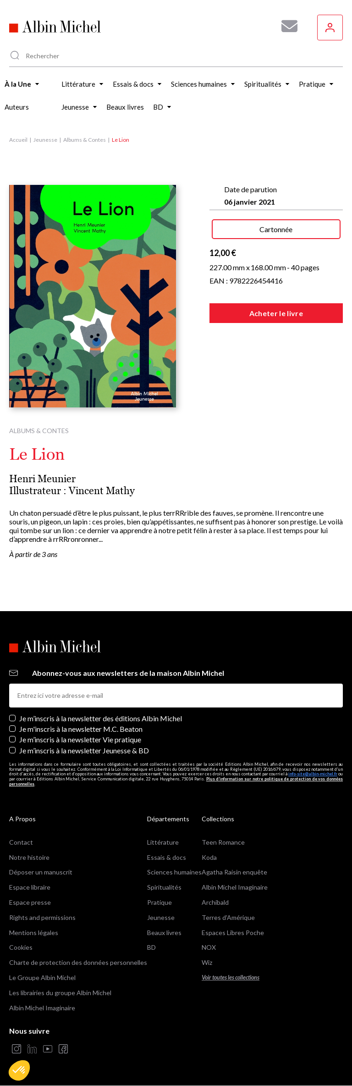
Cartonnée (275, 229)
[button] (19, 1070)
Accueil (18, 139)
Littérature (163, 842)
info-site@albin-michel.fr (312, 773)
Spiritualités (164, 887)
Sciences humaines (174, 872)
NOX (209, 947)
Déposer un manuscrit (40, 872)
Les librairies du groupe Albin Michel (60, 993)
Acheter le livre (276, 313)
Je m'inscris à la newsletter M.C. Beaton (81, 728)
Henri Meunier (42, 479)
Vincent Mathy (102, 491)
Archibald (215, 902)
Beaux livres (164, 932)
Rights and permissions (42, 917)
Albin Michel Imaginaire (42, 1008)
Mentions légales (33, 932)
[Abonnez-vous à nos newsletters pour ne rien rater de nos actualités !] (286, 26)
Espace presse (30, 902)
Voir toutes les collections (230, 977)
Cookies (21, 947)
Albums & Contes (84, 139)
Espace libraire (29, 887)
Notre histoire (29, 857)
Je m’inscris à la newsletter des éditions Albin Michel (100, 718)
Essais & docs (166, 857)
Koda (209, 857)
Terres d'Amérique (228, 917)
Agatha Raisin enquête (234, 872)
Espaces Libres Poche (233, 932)
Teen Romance (223, 842)
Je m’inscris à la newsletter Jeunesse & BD (84, 750)
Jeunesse (45, 139)
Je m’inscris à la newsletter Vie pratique (80, 739)
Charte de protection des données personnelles (78, 962)
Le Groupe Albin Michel (42, 977)
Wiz (207, 962)
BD (151, 947)
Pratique (159, 902)
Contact (21, 842)
